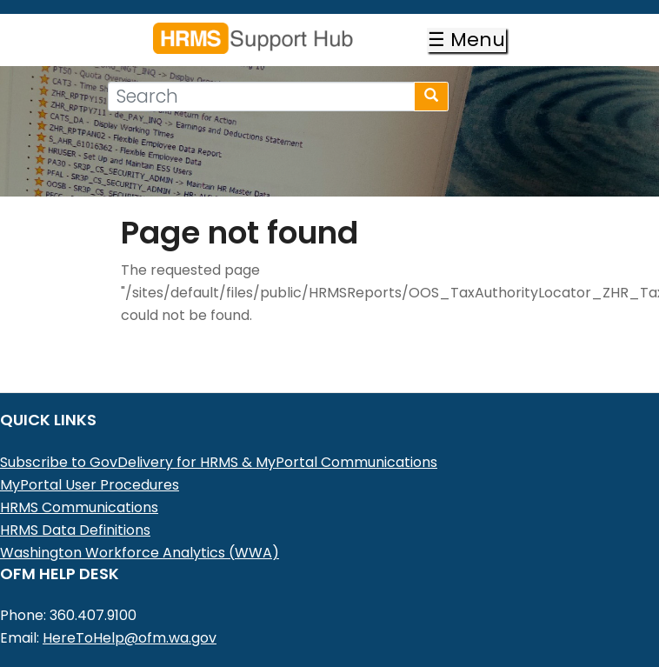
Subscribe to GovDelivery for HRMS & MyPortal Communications (218, 462)
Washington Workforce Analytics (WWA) (139, 553)
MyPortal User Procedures (89, 485)
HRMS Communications (79, 507)
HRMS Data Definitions (75, 530)
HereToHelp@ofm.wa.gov (129, 638)
